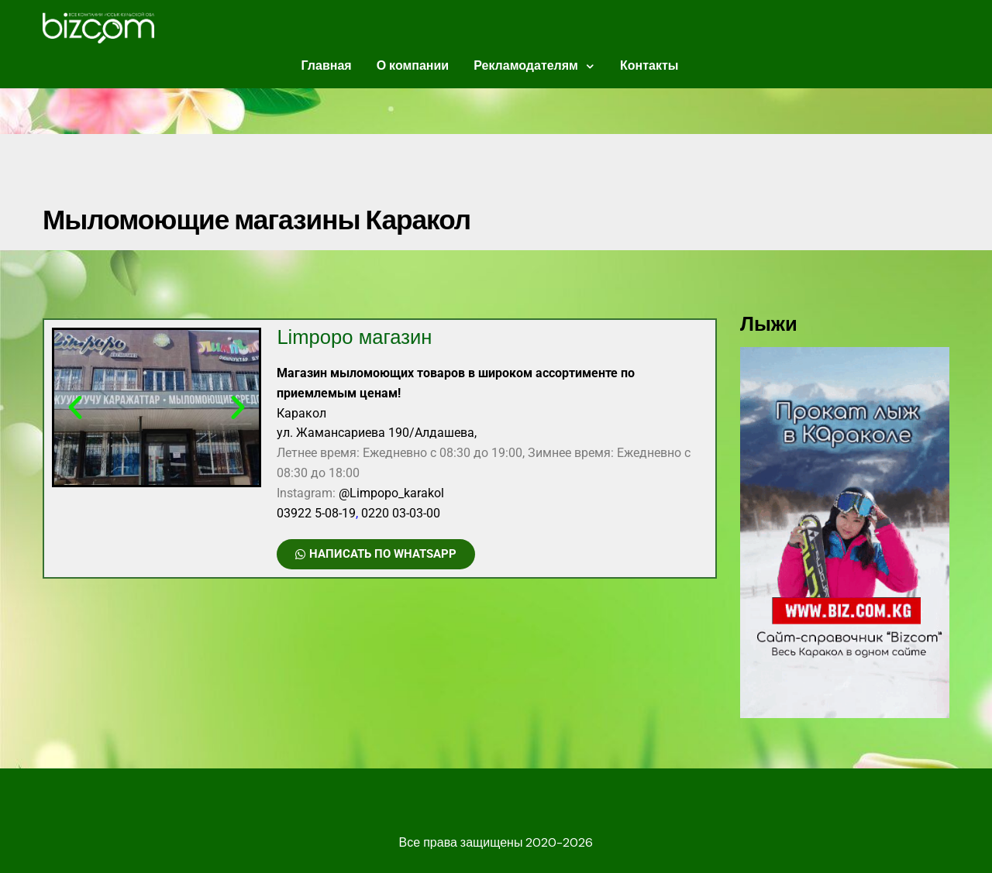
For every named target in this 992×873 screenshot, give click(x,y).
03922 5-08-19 (316, 513)
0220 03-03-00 (400, 513)
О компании (413, 65)
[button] (75, 407)
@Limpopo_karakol (391, 493)
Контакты (649, 65)
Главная (326, 65)
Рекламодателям (526, 65)
